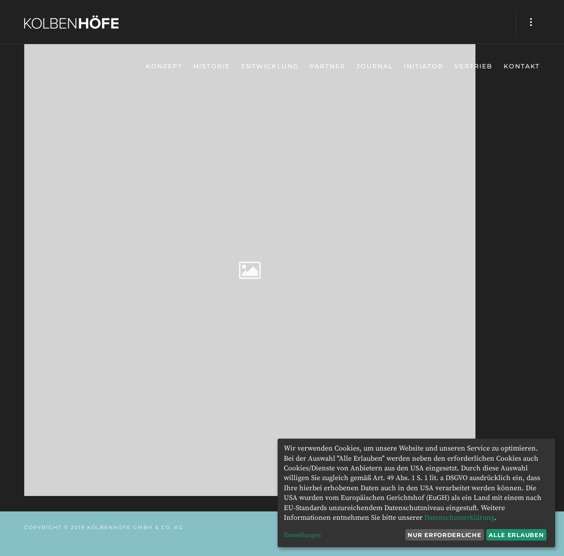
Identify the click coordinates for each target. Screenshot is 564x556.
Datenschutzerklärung (459, 517)
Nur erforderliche (444, 534)
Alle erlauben (516, 534)
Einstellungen (302, 535)
